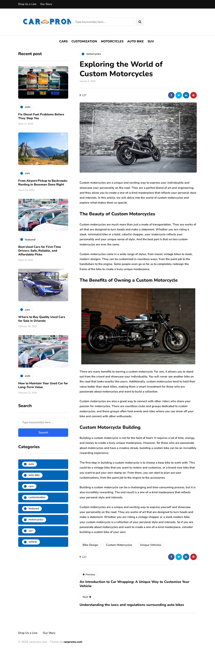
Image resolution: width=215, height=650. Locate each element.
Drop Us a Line (27, 4)
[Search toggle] (140, 22)
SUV (151, 41)
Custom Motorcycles (119, 545)
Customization (84, 41)
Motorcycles (112, 41)
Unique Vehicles (150, 545)
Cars (63, 41)
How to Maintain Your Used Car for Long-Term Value (43, 385)
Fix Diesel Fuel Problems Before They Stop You (41, 116)
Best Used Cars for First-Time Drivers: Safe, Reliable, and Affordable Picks (39, 251)
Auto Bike (135, 41)
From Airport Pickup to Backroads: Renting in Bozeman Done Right (43, 183)
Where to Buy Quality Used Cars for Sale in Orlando (41, 319)
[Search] (102, 22)
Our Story (46, 4)
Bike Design (90, 545)
